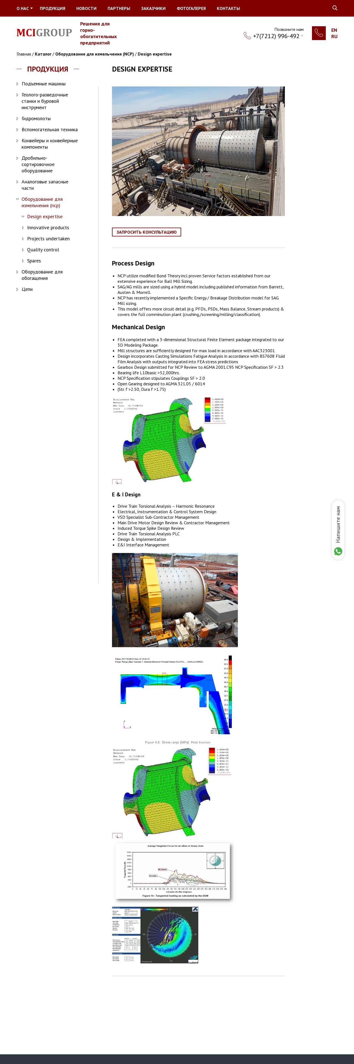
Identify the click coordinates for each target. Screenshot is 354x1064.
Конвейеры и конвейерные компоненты (50, 143)
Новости (86, 8)
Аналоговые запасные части (45, 184)
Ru (334, 36)
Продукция (52, 8)
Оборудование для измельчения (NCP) (94, 54)
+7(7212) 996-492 (276, 36)
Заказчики (153, 8)
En (334, 30)
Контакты (228, 8)
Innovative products (48, 227)
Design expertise (155, 54)
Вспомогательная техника (50, 129)
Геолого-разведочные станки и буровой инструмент (45, 100)
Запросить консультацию (147, 232)
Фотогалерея (191, 8)
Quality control (43, 249)
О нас (23, 8)
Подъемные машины (44, 83)
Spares (34, 260)
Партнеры (119, 8)
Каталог (43, 54)
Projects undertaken (48, 238)
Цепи (27, 289)
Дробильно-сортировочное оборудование (38, 164)
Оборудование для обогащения (42, 274)
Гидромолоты (36, 118)
